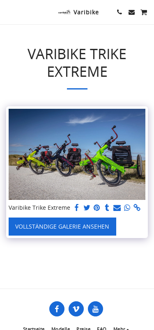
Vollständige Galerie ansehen (62, 226)
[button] (9, 11)
